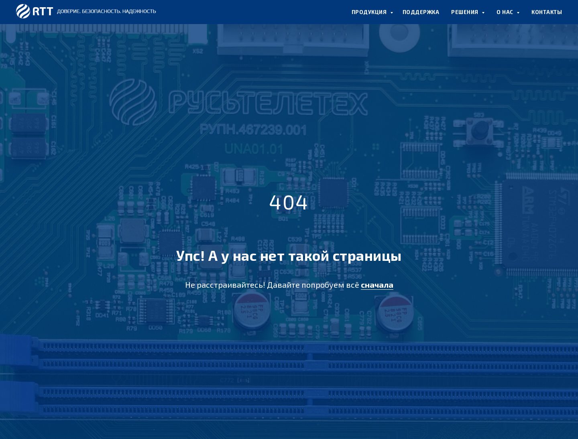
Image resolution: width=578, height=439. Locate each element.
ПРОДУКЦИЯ (370, 12)
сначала (377, 284)
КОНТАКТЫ (546, 12)
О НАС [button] (506, 12)
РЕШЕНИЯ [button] (465, 12)
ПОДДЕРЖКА (421, 12)
